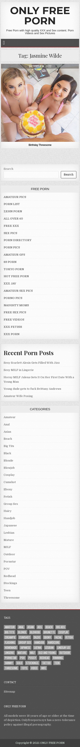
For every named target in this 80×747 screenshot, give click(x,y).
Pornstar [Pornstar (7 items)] (10, 658)
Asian (7, 431)
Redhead (10, 576)
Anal (7, 424)
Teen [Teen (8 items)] (57, 663)
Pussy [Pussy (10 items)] (32, 658)
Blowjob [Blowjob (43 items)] (35, 632)
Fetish (8, 496)
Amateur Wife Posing (18, 396)
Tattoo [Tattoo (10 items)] (46, 663)
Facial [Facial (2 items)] (58, 637)
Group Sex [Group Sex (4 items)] (25, 642)
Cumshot (10, 482)
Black (7, 453)
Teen (7, 590)
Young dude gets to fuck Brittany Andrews (32, 388)
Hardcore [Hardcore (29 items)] (53, 642)
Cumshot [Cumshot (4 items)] (24, 637)
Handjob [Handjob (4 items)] (39, 642)
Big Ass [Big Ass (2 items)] (60, 627)
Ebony (8, 489)
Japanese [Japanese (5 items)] (25, 648)
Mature (9, 540)
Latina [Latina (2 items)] (37, 648)
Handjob (9, 518)
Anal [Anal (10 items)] (21, 627)
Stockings (10, 583)
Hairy (8, 511)
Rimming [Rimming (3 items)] (58, 658)
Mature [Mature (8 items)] (22, 653)
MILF (7, 547)
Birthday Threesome (40, 145)
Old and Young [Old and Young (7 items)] (47, 653)
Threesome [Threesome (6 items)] (11, 668)
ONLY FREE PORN (40, 15)
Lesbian (9, 532)
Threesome (12, 597)
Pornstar (10, 561)
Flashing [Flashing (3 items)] (10, 642)
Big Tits (9, 446)
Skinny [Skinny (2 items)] (9, 663)
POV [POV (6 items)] (22, 658)
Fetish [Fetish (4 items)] (69, 637)
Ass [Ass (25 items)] (40, 627)
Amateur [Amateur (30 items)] (10, 627)
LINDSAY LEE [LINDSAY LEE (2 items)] (63, 648)
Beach (8, 438)
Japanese (10, 525)
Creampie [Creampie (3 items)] (10, 637)
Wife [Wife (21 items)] (43, 668)
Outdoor (9, 554)
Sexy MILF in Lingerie (19, 370)
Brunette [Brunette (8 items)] (49, 632)
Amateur (10, 417)
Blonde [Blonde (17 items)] (22, 632)
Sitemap (9, 691)
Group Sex (11, 503)
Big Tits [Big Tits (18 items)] (9, 632)
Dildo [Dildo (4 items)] (37, 637)
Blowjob (9, 467)
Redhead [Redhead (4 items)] (44, 658)
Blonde (8, 460)
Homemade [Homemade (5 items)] (11, 648)
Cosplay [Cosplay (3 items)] (63, 632)
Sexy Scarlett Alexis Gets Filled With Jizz (32, 362)
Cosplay (9, 474)
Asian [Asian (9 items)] (31, 627)
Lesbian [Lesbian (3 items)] (49, 648)
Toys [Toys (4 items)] (24, 668)
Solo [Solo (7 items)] (19, 663)
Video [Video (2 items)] (34, 668)
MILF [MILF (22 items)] (32, 653)
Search (8, 168)
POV (7, 568)
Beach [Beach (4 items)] (49, 627)
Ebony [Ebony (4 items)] (47, 637)
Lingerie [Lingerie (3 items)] (9, 653)
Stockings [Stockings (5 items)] (32, 663)
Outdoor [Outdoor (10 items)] (65, 653)
